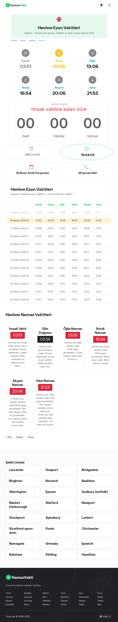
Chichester (90, 528)
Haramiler (84, 596)
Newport (88, 502)
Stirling (51, 554)
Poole (49, 528)
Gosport (51, 470)
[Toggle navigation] (109, 5)
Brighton (16, 480)
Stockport (17, 517)
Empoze (28, 596)
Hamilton (89, 554)
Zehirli (45, 592)
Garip (63, 604)
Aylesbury (52, 517)
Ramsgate (17, 543)
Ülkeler (23, 40)
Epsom (50, 491)
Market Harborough (18, 504)
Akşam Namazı (17, 383)
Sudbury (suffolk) (95, 491)
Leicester (16, 470)
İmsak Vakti (17, 329)
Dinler (100, 596)
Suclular (28, 600)
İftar (9, 437)
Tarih (8, 592)
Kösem (9, 600)
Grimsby (51, 543)
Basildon (88, 480)
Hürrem (9, 596)
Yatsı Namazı (45, 381)
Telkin (100, 600)
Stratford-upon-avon (21, 530)
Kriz (81, 592)
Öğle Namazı (72, 329)
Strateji (27, 592)
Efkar (81, 604)
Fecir (63, 592)
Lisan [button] (104, 616)
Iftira (44, 596)
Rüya (26, 604)
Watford (51, 502)
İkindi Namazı (100, 331)
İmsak (30, 437)
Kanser (64, 600)
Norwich (52, 480)
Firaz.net (10, 616)
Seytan (46, 604)
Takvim (14, 40)
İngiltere (32, 40)
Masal (82, 600)
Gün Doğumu (45, 331)
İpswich (87, 543)
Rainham (15, 554)
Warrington (18, 491)
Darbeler (10, 604)
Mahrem (65, 596)
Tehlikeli (46, 600)
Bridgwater (90, 470)
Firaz (99, 592)
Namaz (19, 437)
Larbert (87, 517)
